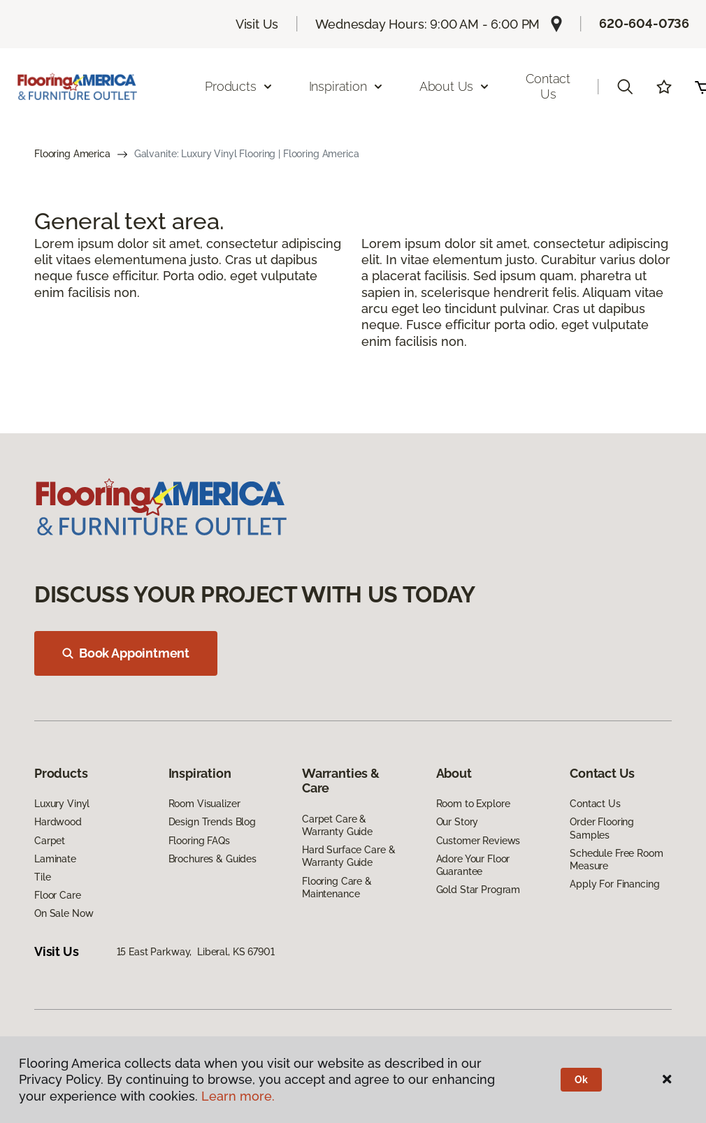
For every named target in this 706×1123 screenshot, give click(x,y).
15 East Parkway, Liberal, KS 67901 (196, 951)
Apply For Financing (614, 884)
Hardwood (58, 821)
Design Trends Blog (212, 821)
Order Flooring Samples (602, 828)
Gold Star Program (478, 889)
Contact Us (548, 86)
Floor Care (57, 895)
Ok (581, 1079)
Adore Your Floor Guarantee (473, 865)
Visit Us (257, 24)
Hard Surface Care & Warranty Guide (348, 856)
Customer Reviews (478, 840)
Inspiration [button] (346, 86)
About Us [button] (455, 86)
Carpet (49, 840)
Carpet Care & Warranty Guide (337, 825)
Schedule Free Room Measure (616, 859)
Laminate (55, 858)
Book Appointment (125, 653)
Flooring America (72, 153)
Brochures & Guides (212, 858)
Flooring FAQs (199, 840)
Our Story (457, 821)
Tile (42, 877)
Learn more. (238, 1096)
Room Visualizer (204, 803)
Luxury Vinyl (61, 803)
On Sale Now (63, 913)
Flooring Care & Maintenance (337, 887)
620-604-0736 (644, 23)
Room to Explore (473, 803)
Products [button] (239, 86)
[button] (625, 87)
